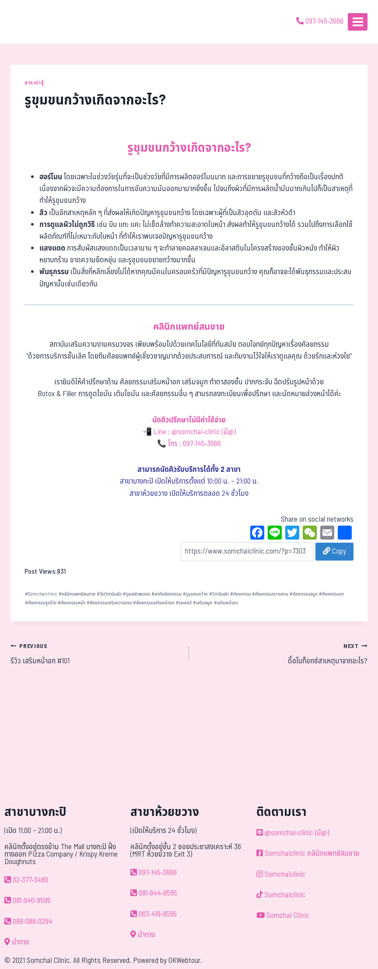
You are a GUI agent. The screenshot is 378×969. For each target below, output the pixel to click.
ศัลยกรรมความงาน (270, 594)
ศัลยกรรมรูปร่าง (40, 602)
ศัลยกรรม (240, 594)
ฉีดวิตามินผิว (109, 594)
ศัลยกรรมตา (331, 594)
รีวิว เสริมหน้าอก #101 (96, 653)
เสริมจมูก (202, 602)
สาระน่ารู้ (34, 83)
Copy (334, 551)
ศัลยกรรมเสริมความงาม (109, 602)
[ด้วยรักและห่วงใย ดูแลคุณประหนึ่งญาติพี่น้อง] (31, 21)
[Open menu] (358, 21)
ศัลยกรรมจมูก (304, 594)
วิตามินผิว (219, 594)
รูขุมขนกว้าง (195, 594)
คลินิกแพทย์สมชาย (77, 594)
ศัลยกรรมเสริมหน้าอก (154, 602)
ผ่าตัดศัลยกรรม (166, 594)
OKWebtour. (185, 960)
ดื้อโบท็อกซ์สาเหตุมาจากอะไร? (282, 653)
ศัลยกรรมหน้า (71, 602)
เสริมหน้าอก (226, 602)
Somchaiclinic (41, 594)
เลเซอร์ (184, 602)
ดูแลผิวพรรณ (136, 594)
